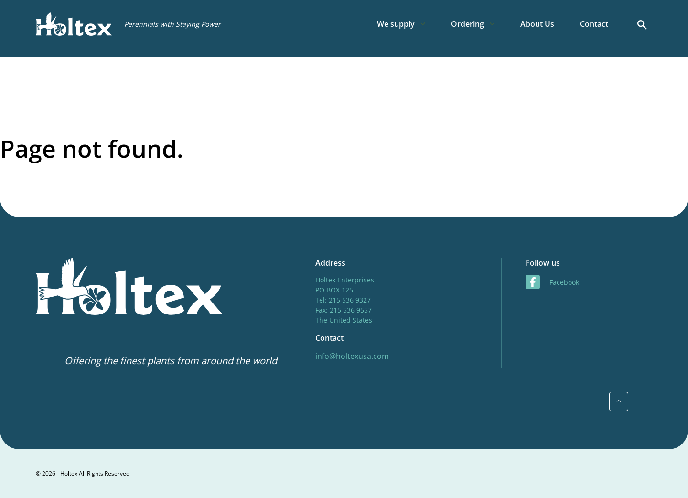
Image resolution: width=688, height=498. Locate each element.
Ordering (467, 24)
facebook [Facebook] (552, 282)
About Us (537, 24)
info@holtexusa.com (352, 356)
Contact (594, 24)
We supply (396, 24)
